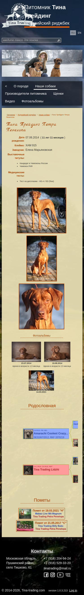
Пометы (42, 500)
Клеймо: (19, 145)
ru (73, 32)
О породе (21, 86)
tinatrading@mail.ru (57, 568)
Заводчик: (18, 150)
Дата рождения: (18, 139)
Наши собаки (45, 86)
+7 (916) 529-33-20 (57, 563)
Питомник (45, 11)
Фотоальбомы (32, 101)
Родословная (42, 405)
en (79, 32)
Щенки (58, 93)
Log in (73, 590)
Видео (10, 101)
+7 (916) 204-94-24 (57, 558)
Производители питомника (26, 93)
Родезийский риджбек (46, 23)
